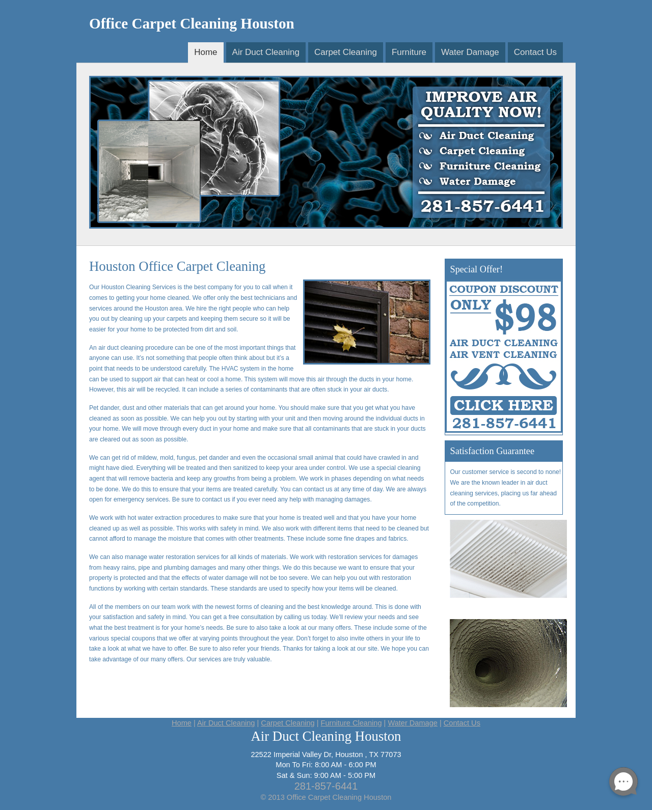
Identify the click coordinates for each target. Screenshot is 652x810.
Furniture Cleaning (351, 723)
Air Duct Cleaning (266, 52)
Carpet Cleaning (345, 52)
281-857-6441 (326, 786)
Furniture (409, 52)
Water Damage (470, 52)
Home (205, 52)
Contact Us (535, 52)
